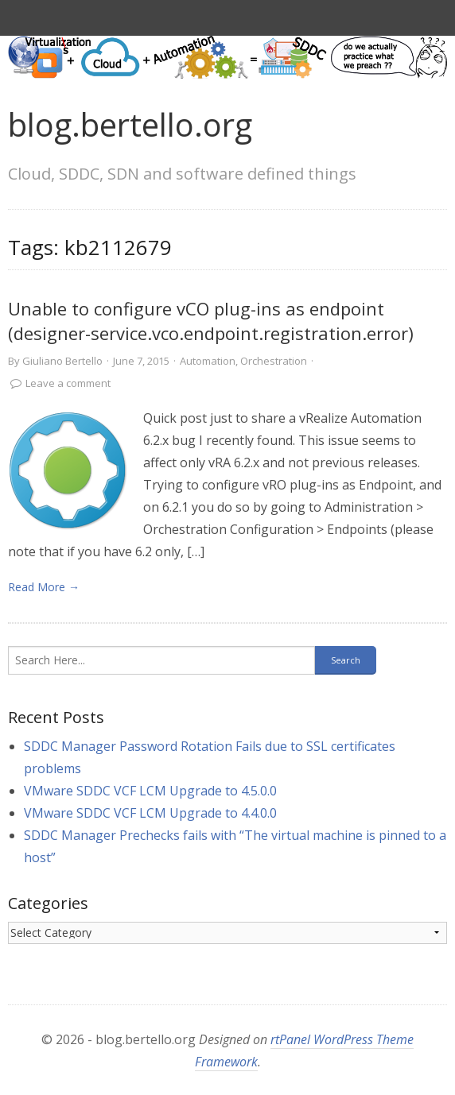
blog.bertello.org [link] (130, 124)
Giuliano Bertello (62, 361)
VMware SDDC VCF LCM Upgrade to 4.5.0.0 (150, 790)
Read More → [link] (44, 586)
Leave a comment (68, 383)
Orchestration (273, 361)
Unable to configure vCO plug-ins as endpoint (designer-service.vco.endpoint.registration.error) (211, 320)
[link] (67, 470)
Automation (207, 361)
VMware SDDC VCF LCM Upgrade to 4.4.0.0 (150, 813)
